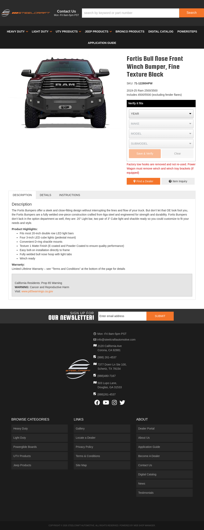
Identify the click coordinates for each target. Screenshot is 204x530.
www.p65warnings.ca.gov (37, 291)
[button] (143, 13)
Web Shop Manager (144, 525)
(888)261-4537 (106, 394)
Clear (177, 153)
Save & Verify (144, 153)
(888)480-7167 (106, 375)
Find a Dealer (143, 181)
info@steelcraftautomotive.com (116, 339)
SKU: (130, 83)
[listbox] (161, 113)
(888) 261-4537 (107, 357)
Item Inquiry (180, 181)
